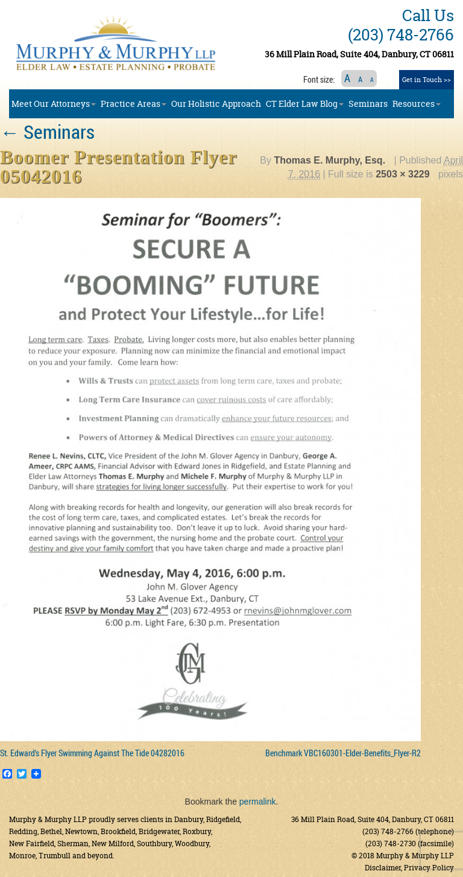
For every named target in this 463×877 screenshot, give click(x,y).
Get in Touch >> (426, 80)
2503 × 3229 (402, 174)
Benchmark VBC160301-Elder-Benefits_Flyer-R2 (343, 753)
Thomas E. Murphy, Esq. (329, 160)
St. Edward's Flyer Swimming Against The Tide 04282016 (92, 753)
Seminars (47, 131)
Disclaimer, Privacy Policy (409, 868)
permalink (257, 801)
